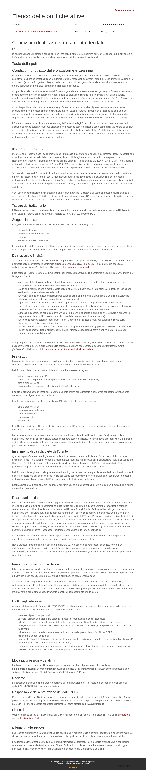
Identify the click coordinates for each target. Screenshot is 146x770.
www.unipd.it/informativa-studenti (72, 267)
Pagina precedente (124, 10)
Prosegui (73, 767)
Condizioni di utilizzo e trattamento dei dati (73, 764)
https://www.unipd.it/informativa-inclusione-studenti (67, 349)
